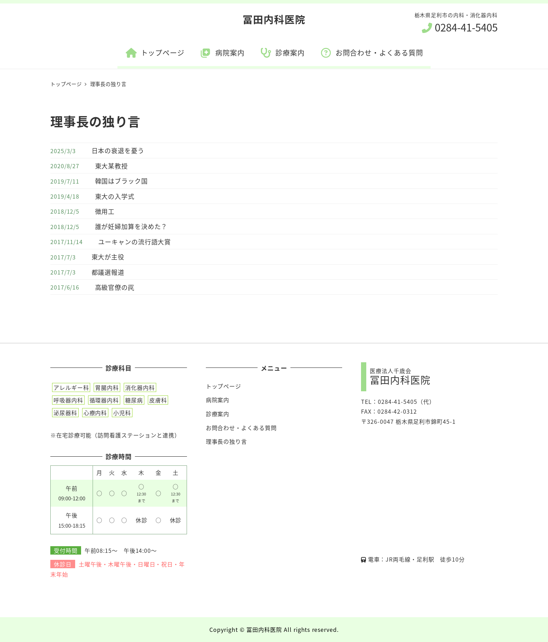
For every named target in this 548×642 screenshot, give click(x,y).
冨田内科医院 (274, 19)
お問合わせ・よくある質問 (241, 427)
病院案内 (218, 399)
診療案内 (218, 413)
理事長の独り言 (226, 441)
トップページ (223, 386)
